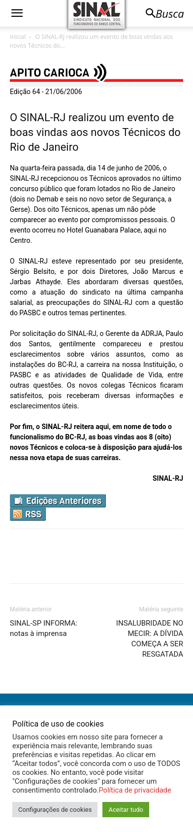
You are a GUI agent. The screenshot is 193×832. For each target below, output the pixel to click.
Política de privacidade (134, 790)
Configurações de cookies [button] (55, 809)
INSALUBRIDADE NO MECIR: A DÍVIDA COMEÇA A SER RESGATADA (149, 639)
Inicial (18, 37)
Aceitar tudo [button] (125, 809)
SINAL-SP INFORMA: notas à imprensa (43, 628)
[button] (16, 13)
